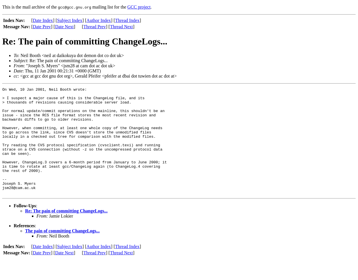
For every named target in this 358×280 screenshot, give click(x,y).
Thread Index (127, 20)
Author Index (98, 20)
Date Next (64, 26)
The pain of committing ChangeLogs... (62, 252)
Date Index (43, 20)
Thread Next (121, 26)
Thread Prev (95, 26)
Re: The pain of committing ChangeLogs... (66, 232)
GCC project (138, 7)
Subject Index (69, 20)
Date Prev (42, 26)
